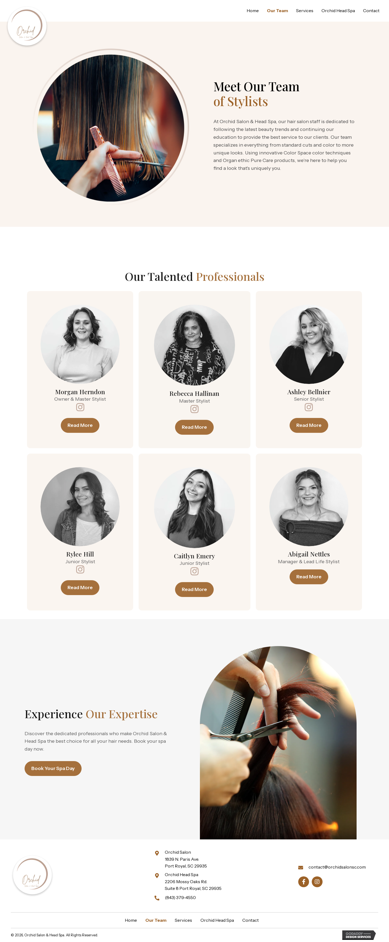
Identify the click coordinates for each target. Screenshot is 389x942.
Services (183, 920)
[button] (80, 566)
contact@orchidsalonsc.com (337, 867)
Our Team (155, 920)
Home (131, 920)
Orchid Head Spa (217, 920)
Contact (250, 920)
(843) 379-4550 (180, 897)
